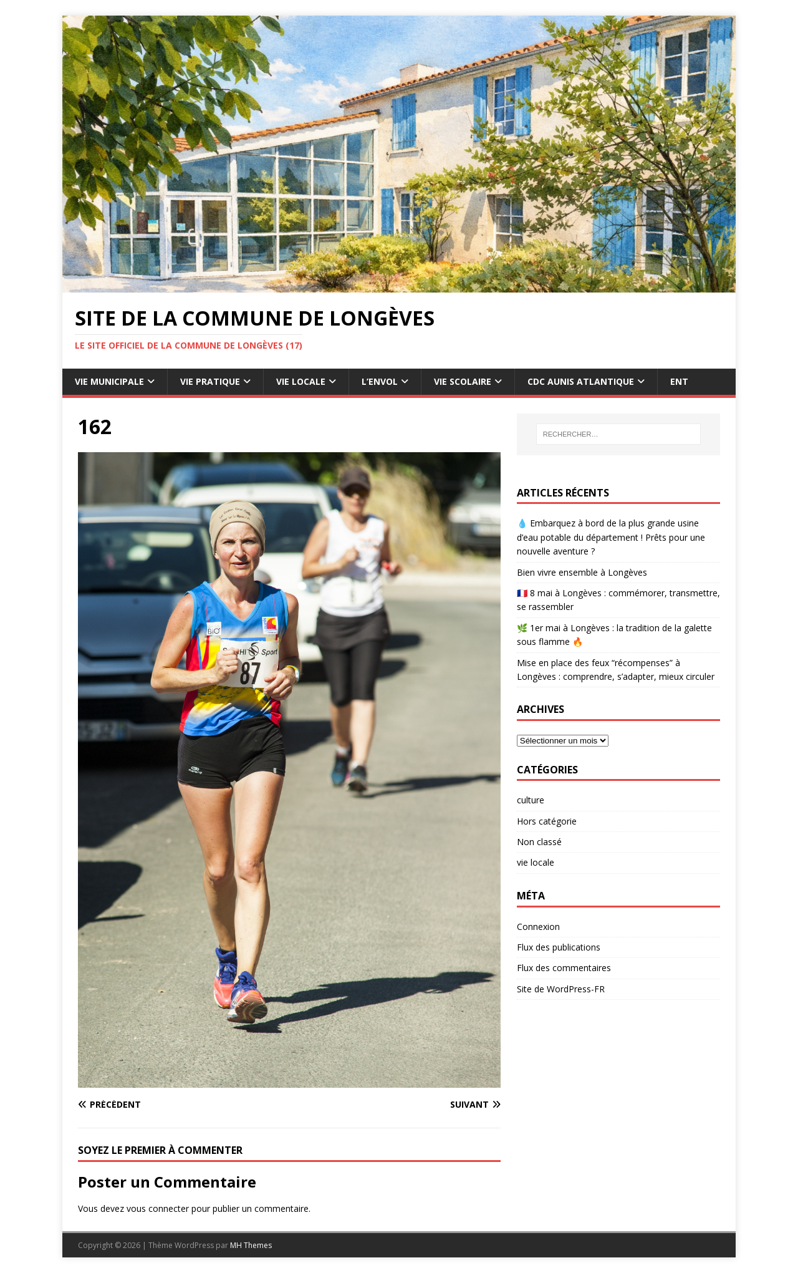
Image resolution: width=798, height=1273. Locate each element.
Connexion (538, 926)
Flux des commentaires (564, 968)
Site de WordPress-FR (561, 989)
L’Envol (380, 381)
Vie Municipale (109, 381)
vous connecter (158, 1208)
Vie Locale (300, 381)
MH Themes (251, 1245)
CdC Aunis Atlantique (580, 381)
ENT (679, 381)
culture (530, 800)
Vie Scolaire (462, 381)
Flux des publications (558, 947)
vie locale (535, 862)
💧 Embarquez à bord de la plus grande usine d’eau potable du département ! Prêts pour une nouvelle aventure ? (611, 537)
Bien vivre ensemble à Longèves (582, 572)
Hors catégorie (547, 821)
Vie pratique (210, 381)
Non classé (539, 842)
